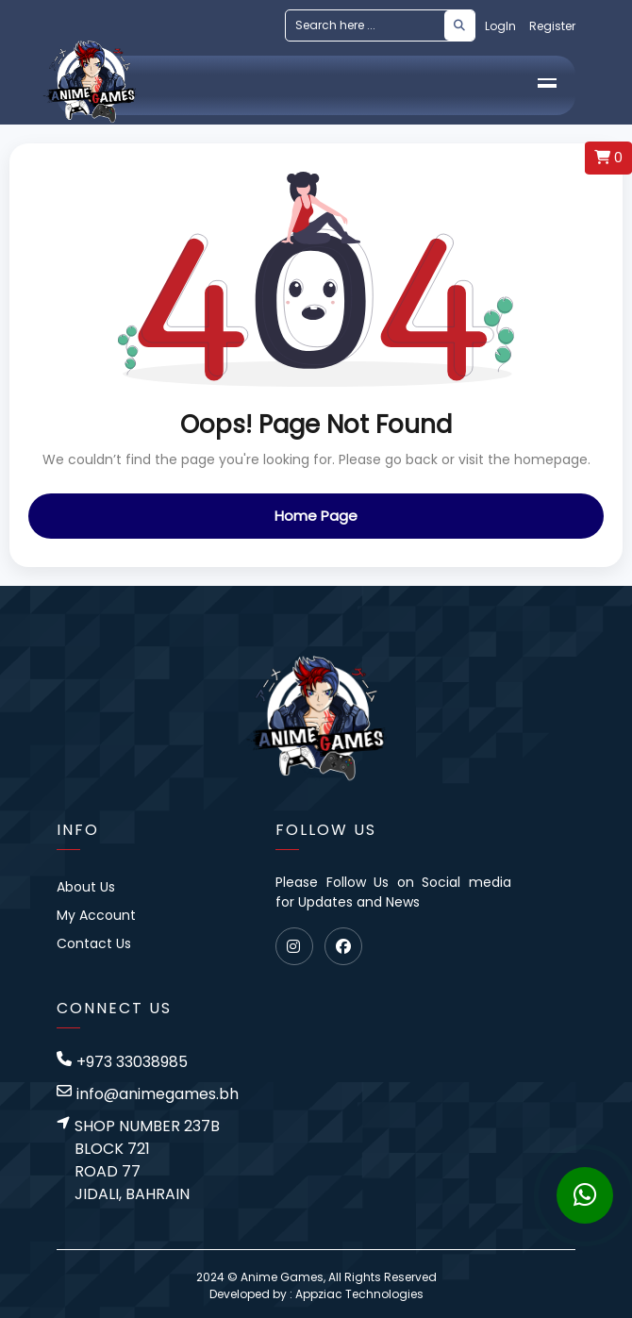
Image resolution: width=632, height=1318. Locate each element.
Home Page (316, 516)
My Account (96, 915)
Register (552, 26)
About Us (86, 886)
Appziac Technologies (359, 1294)
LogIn (500, 26)
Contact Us (94, 943)
